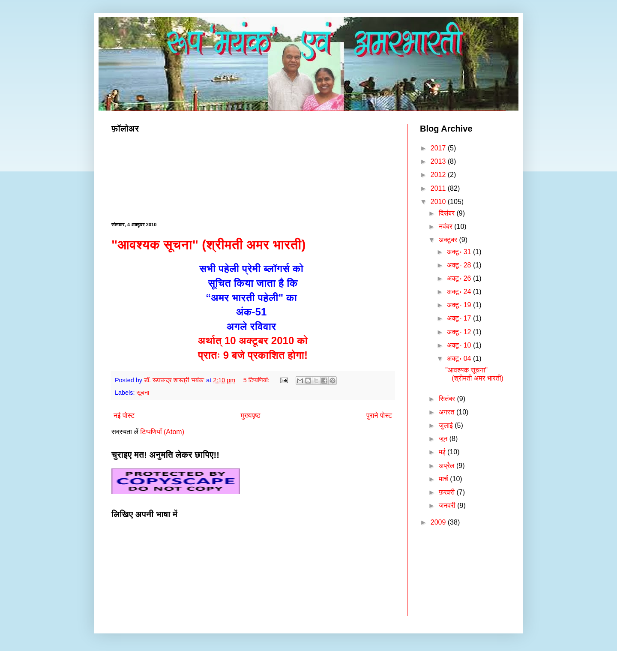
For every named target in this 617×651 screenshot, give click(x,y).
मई (443, 452)
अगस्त (447, 412)
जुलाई (447, 425)
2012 (439, 174)
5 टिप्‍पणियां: (257, 380)
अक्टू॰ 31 (460, 251)
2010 (439, 201)
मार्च (444, 479)
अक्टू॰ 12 (460, 332)
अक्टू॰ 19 (460, 305)
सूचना (142, 392)
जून (444, 438)
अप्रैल (447, 465)
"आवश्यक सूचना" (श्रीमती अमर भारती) (208, 244)
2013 (439, 161)
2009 (439, 522)
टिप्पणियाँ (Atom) (162, 431)
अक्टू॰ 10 (460, 345)
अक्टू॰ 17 (460, 318)
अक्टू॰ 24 (460, 291)
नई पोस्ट (124, 415)
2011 (439, 188)
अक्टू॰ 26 (460, 278)
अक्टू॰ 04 (460, 358)
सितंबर (448, 398)
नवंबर (446, 226)
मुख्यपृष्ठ (251, 415)
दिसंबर (448, 213)
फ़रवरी (448, 492)
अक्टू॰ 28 (460, 265)
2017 (439, 148)
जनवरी (448, 505)
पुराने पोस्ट (379, 415)
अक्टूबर (449, 239)
